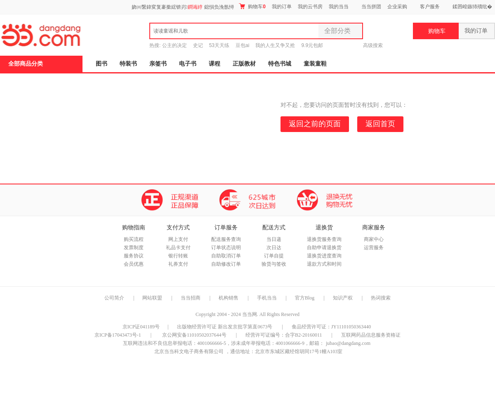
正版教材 (244, 64)
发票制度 (134, 247)
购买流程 (134, 239)
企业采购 (397, 6)
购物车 (252, 6)
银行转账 (178, 256)
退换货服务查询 (324, 239)
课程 (214, 64)
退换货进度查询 (324, 256)
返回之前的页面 (315, 124)
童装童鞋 (315, 64)
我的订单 (282, 6)
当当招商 (190, 298)
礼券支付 (178, 264)
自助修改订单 (226, 264)
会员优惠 (134, 264)
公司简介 (114, 298)
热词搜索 (381, 298)
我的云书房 (310, 6)
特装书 (128, 64)
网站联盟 (152, 298)
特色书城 (279, 64)
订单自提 (274, 256)
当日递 (273, 239)
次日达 (273, 247)
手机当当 (267, 298)
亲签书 (158, 64)
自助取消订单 (226, 256)
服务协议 (134, 256)
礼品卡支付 (178, 247)
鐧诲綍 (195, 7)
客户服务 (430, 6)
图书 (101, 64)
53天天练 (219, 45)
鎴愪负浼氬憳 (219, 7)
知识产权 (343, 298)
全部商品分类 (25, 64)
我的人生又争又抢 (275, 45)
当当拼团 (371, 6)
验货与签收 (274, 264)
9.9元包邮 (312, 45)
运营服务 (374, 247)
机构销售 (228, 298)
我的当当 (339, 6)
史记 (198, 45)
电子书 (187, 64)
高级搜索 (373, 45)
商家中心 (374, 239)
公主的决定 (174, 45)
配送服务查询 (226, 239)
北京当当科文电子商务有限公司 (189, 351)
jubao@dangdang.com (348, 343)
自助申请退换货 (324, 247)
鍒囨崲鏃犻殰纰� (472, 6)
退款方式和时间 (324, 264)
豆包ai (242, 45)
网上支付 (178, 239)
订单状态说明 (226, 247)
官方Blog (304, 298)
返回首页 (380, 124)
